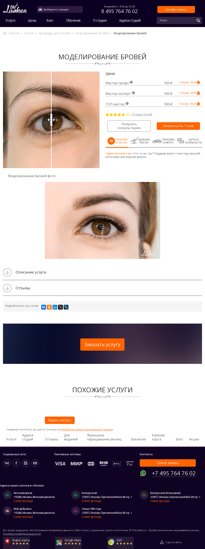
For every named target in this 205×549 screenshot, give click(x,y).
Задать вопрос (59, 420)
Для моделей (71, 437)
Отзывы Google (141, 114)
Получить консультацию (129, 126)
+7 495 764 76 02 (174, 472)
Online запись (167, 463)
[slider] (51, 120)
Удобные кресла (144, 141)
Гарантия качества (121, 141)
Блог (49, 20)
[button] (156, 185)
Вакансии (138, 439)
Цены (32, 20)
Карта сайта (174, 539)
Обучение (73, 20)
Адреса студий (130, 20)
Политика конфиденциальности (22, 533)
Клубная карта (158, 437)
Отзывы (51, 439)
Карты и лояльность (193, 141)
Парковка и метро (168, 141)
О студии (99, 20)
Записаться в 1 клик (178, 126)
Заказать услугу (102, 344)
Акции (194, 439)
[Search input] (177, 20)
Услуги (10, 20)
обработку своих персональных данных (87, 429)
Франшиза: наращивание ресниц (104, 437)
